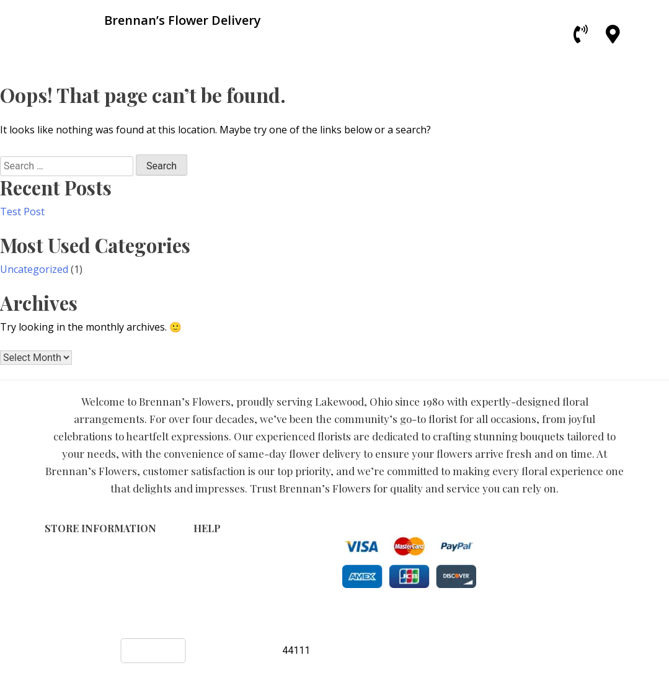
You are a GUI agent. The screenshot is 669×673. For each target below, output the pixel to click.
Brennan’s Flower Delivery (290, 618)
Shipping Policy (226, 577)
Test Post (22, 211)
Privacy (208, 564)
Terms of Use (222, 551)
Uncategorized (34, 269)
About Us (213, 590)
